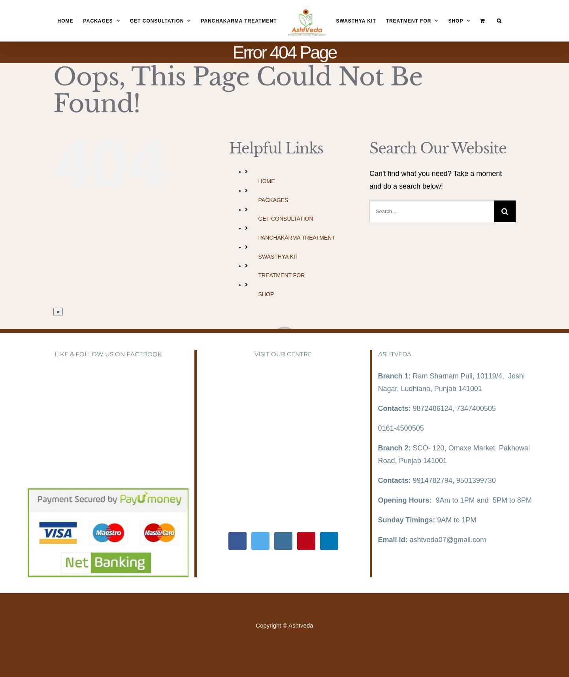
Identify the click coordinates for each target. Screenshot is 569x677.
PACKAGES (273, 200)
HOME (266, 181)
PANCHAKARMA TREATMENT (296, 237)
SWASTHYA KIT (278, 256)
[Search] (499, 21)
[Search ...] (431, 211)
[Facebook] (237, 541)
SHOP (266, 294)
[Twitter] (260, 541)
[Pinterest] (306, 541)
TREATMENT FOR (281, 275)
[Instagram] (283, 541)
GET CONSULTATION (285, 219)
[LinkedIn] (329, 541)
